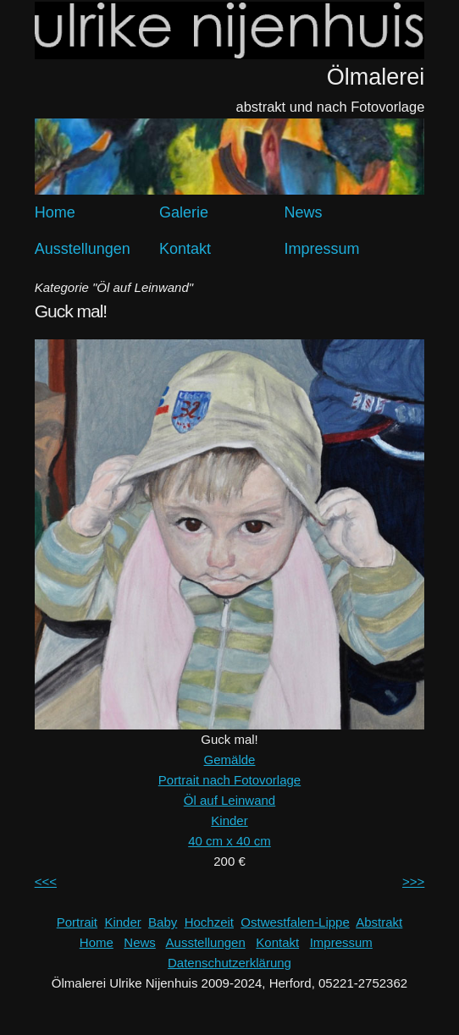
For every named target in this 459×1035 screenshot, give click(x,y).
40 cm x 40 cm (229, 841)
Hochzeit (209, 922)
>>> (413, 881)
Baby (162, 922)
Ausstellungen (82, 248)
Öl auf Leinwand (229, 800)
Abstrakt (379, 922)
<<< (46, 881)
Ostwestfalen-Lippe (295, 922)
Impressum (321, 248)
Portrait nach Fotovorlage (229, 780)
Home (55, 212)
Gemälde (230, 759)
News (303, 212)
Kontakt (185, 248)
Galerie (183, 212)
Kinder (229, 820)
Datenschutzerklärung (229, 962)
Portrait (77, 922)
